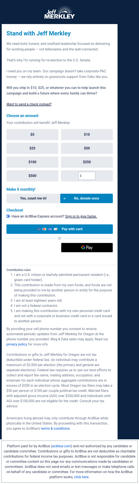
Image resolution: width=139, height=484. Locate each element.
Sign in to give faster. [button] (81, 216)
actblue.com (61, 446)
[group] (59, 155)
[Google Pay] (87, 247)
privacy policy (16, 344)
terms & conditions (55, 428)
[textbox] (88, 176)
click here (81, 477)
